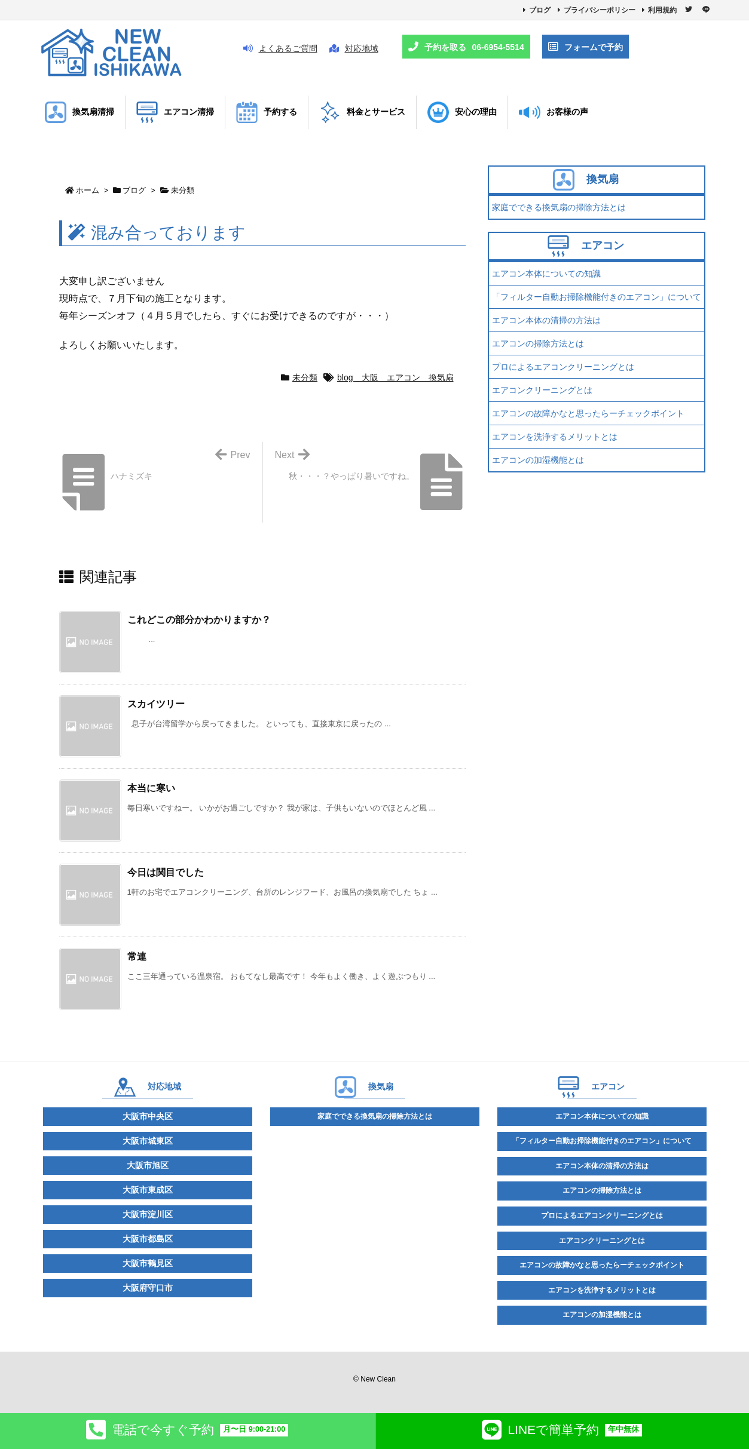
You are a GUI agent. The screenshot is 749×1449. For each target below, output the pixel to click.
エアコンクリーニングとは (542, 390)
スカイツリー (156, 704)
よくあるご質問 (280, 48)
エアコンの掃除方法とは (538, 343)
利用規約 (662, 10)
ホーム (87, 190)
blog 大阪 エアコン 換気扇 (395, 377)
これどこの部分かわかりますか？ (199, 620)
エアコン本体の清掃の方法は (546, 320)
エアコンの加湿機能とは (538, 460)
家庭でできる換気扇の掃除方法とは (559, 207)
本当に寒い (151, 788)
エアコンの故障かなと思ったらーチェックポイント (588, 413)
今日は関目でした (165, 872)
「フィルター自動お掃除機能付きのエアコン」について (596, 297)
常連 (136, 956)
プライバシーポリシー (599, 10)
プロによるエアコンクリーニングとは (563, 367)
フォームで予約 (585, 47)
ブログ (540, 10)
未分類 (182, 190)
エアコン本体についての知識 (546, 273)
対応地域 (353, 48)
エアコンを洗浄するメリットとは (554, 436)
